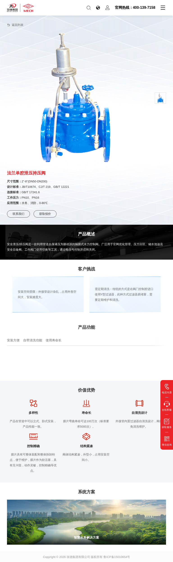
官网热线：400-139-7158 (135, 7)
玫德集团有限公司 (78, 557)
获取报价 (45, 213)
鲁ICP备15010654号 (116, 557)
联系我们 (18, 213)
